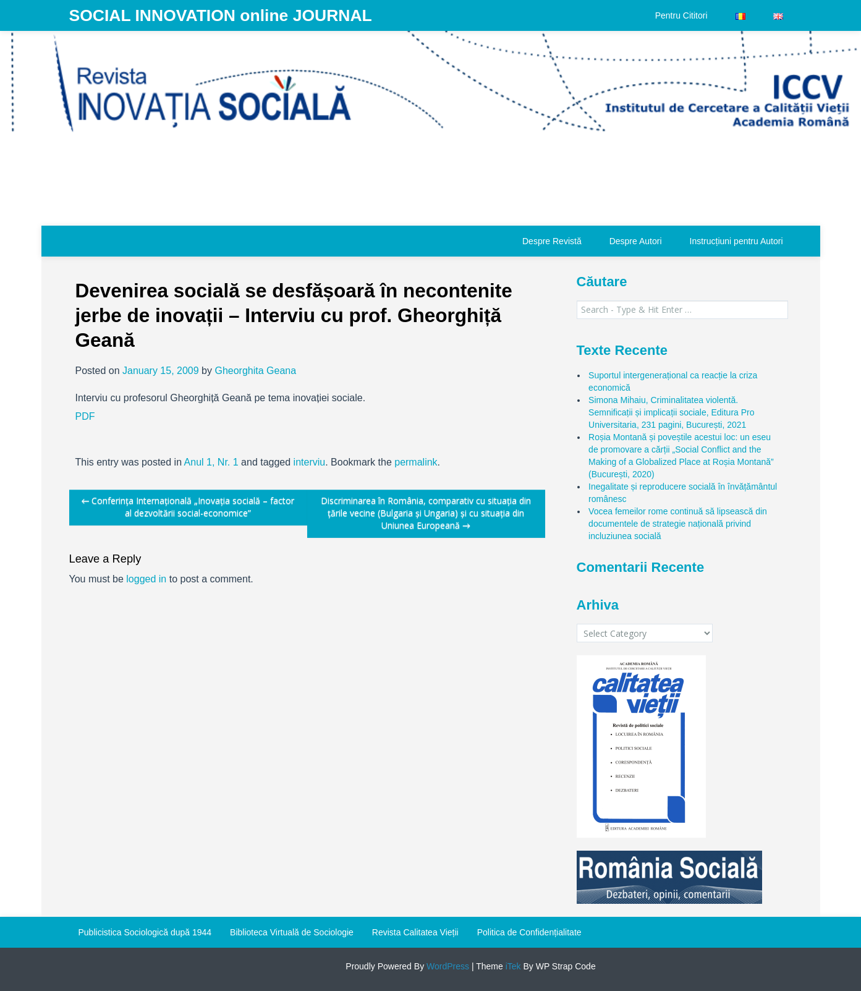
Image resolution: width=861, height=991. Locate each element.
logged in (146, 579)
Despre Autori (635, 241)
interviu (310, 462)
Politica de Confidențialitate (529, 932)
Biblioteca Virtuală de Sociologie (292, 932)
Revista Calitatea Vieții (415, 932)
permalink (415, 462)
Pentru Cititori (681, 15)
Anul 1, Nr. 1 (211, 462)
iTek (512, 966)
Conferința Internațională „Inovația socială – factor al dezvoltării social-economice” (188, 507)
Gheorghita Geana (255, 370)
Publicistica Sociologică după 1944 (145, 932)
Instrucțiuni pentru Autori (736, 241)
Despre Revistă (552, 241)
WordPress (446, 966)
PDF (85, 416)
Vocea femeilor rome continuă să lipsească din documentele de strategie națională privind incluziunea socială (677, 523)
